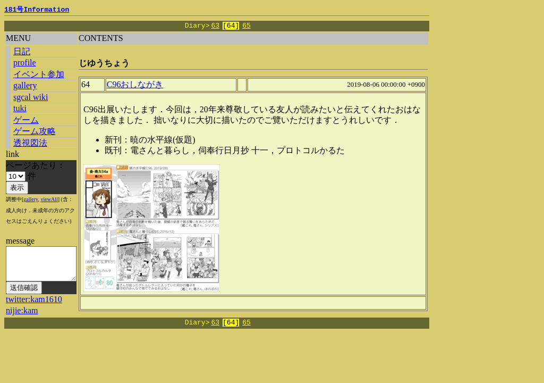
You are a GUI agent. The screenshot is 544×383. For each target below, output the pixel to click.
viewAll (48, 199)
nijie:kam (22, 316)
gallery (25, 85)
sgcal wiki (30, 97)
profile (24, 62)
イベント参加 (38, 74)
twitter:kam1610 (34, 305)
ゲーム (26, 119)
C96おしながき (142, 87)
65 (246, 26)
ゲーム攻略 (34, 131)
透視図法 (30, 142)
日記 (21, 51)
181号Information (36, 10)
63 (215, 26)
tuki (20, 108)
